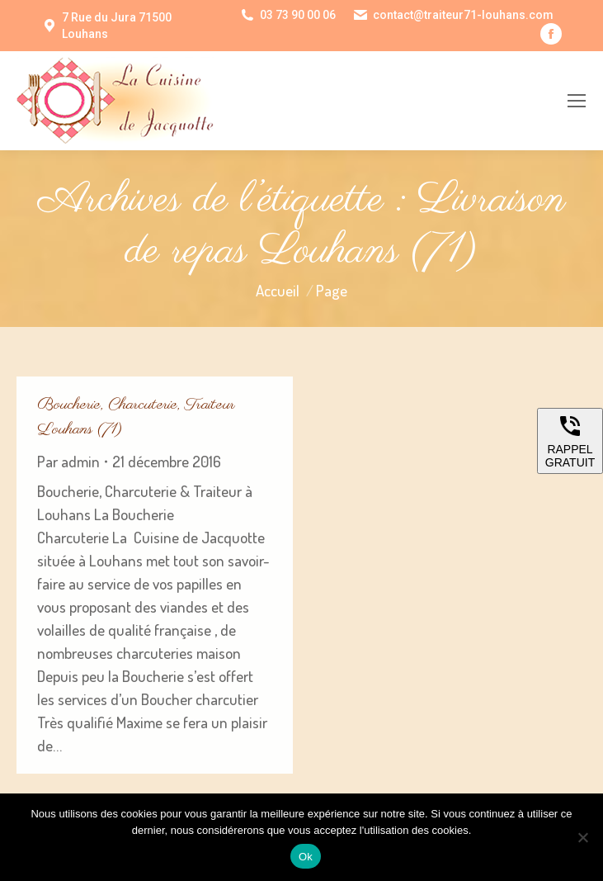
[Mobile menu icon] (577, 101)
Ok (306, 856)
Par (68, 461)
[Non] (582, 837)
